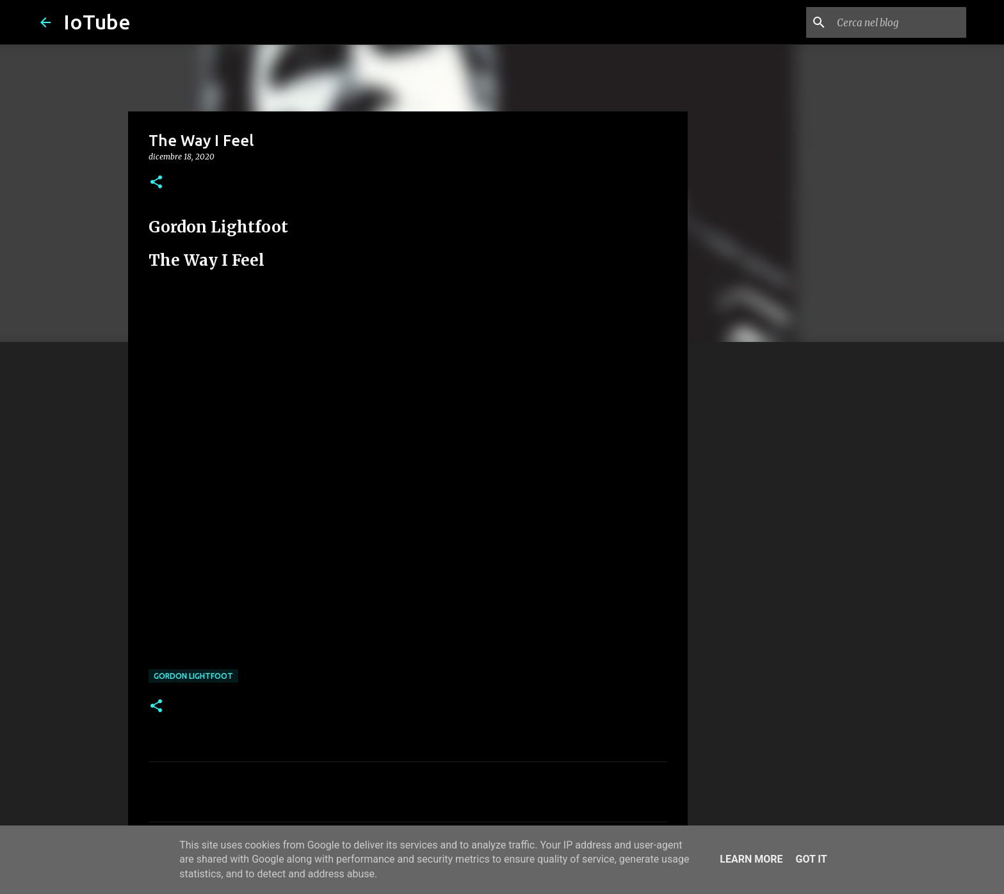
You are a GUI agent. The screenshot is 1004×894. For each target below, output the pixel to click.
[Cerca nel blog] (899, 22)
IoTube (97, 21)
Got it (811, 859)
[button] (156, 182)
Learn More (751, 859)
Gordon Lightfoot (193, 676)
